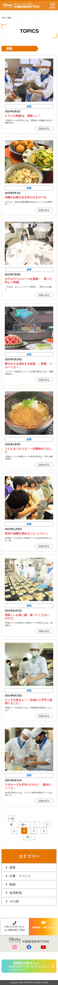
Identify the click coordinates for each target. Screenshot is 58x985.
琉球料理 (15, 893)
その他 (14, 901)
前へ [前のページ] (24, 824)
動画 (12, 884)
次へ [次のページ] (29, 837)
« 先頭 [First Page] (11, 819)
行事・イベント (20, 876)
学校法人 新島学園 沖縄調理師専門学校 (21, 6)
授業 (12, 867)
